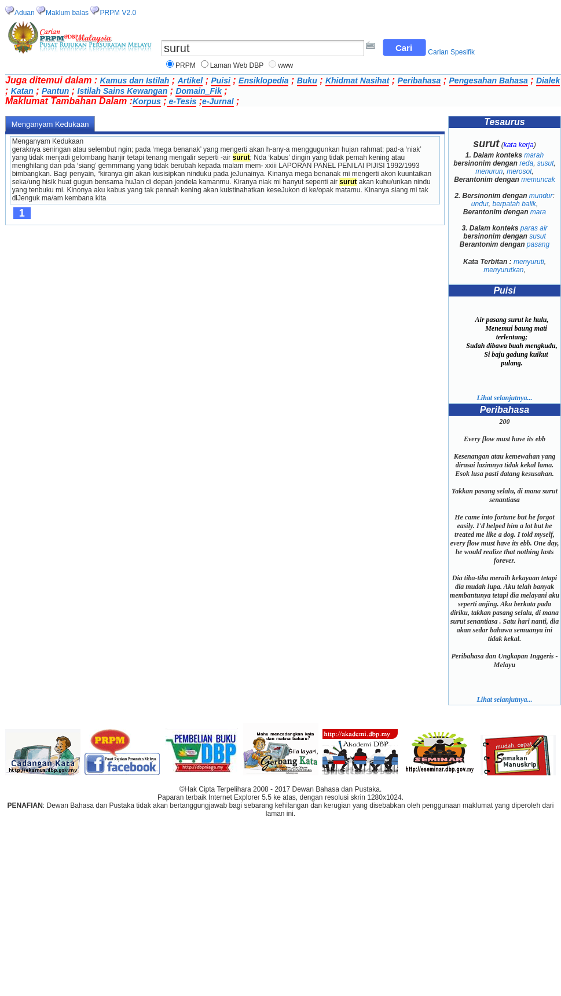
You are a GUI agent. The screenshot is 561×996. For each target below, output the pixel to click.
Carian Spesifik (451, 52)
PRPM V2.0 (118, 13)
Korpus (147, 101)
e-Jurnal (217, 101)
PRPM (185, 65)
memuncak (538, 179)
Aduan (24, 13)
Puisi (220, 80)
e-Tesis (182, 101)
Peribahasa (419, 80)
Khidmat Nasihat (357, 80)
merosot (519, 171)
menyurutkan (503, 270)
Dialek (548, 80)
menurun (489, 171)
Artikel (190, 80)
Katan (22, 91)
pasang (538, 244)
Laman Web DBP (237, 65)
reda (526, 163)
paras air (534, 228)
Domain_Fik (198, 91)
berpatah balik (514, 204)
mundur (541, 196)
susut (545, 163)
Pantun (55, 91)
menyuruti (529, 262)
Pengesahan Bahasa (488, 80)
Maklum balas (67, 13)
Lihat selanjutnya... (504, 398)
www (285, 65)
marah (534, 155)
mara (538, 212)
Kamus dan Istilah (135, 80)
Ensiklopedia (263, 80)
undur (480, 204)
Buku (307, 80)
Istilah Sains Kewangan (123, 91)
